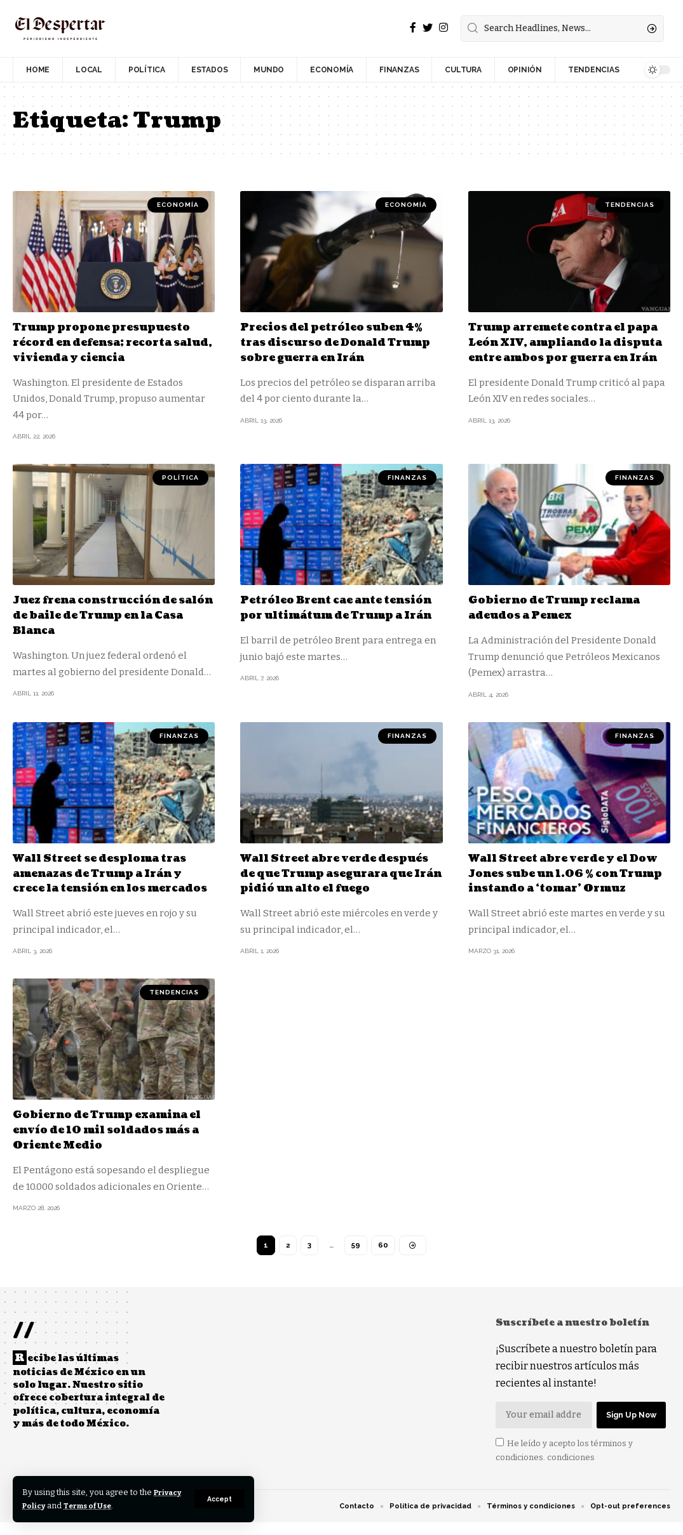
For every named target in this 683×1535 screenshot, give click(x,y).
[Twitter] (427, 27)
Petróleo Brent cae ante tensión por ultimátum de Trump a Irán (329, 613)
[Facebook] (413, 27)
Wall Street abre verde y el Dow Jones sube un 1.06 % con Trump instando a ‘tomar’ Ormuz (569, 878)
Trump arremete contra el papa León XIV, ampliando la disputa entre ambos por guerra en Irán (567, 349)
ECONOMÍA (178, 204)
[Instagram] (443, 27)
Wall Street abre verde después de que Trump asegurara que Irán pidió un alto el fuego (336, 878)
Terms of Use (128, 1505)
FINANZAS (407, 476)
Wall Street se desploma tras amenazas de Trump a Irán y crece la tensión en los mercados (110, 878)
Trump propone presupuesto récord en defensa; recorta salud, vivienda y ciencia (111, 342)
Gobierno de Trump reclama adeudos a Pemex (564, 606)
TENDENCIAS (629, 204)
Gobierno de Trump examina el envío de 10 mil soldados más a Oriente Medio (111, 1141)
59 (356, 1257)
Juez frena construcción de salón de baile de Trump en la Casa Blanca (112, 613)
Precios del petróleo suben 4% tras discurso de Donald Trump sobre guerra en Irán (335, 342)
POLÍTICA (180, 476)
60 (384, 1257)
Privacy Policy (52, 1505)
